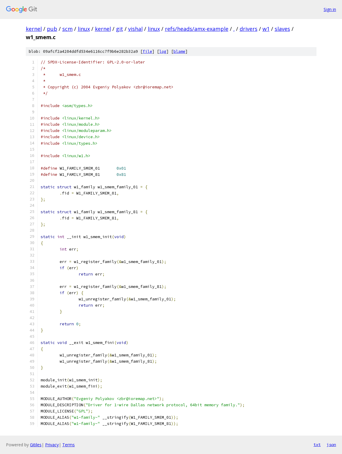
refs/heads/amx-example (196, 28)
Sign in (330, 9)
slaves (282, 28)
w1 (266, 28)
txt (317, 444)
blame (179, 51)
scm (67, 28)
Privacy (52, 444)
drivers (248, 28)
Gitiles (36, 444)
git (119, 28)
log (162, 51)
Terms (68, 444)
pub (52, 28)
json (331, 444)
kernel (34, 28)
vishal (135, 28)
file (147, 51)
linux (84, 28)
